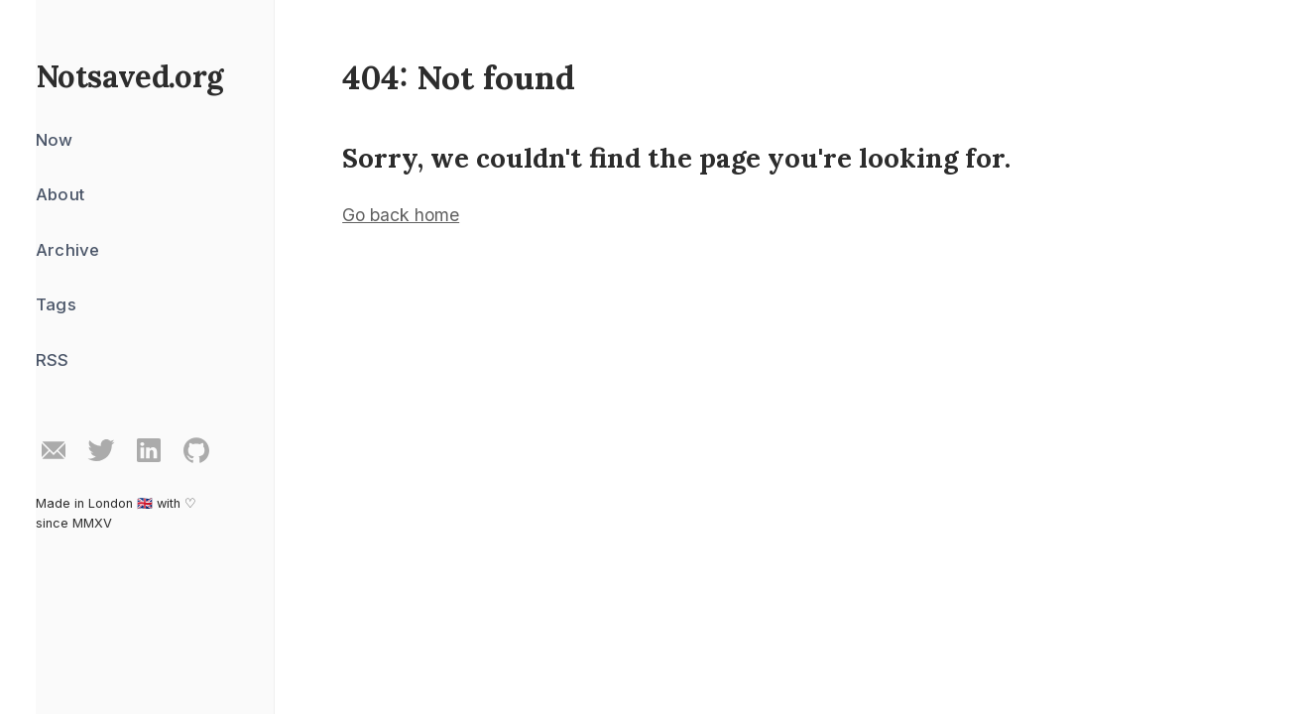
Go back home (400, 214)
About (60, 194)
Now (54, 140)
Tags (56, 304)
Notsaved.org (129, 76)
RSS (52, 360)
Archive (67, 250)
